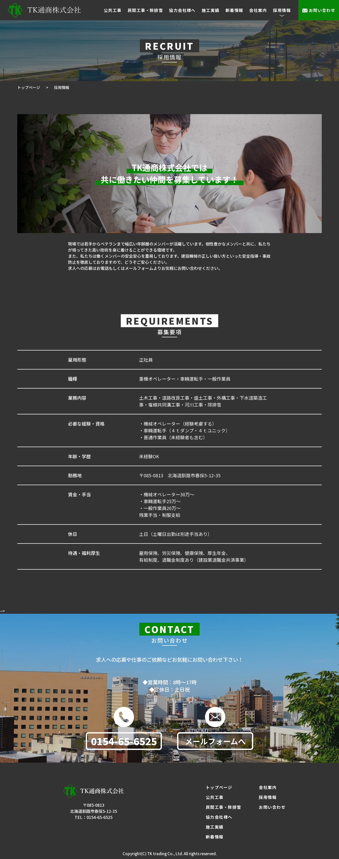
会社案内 (258, 10)
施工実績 (210, 10)
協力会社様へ (182, 10)
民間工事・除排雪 (145, 10)
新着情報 (234, 10)
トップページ (219, 787)
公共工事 (113, 10)
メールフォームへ (215, 743)
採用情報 (268, 797)
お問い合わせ (322, 10)
